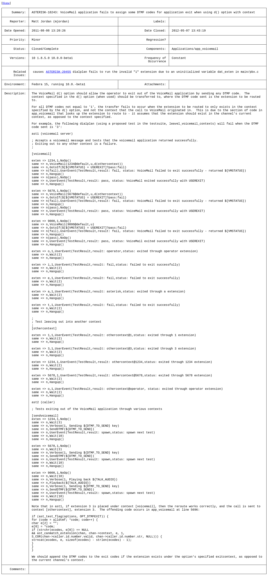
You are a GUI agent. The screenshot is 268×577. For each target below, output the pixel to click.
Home (6, 3)
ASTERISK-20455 (58, 72)
